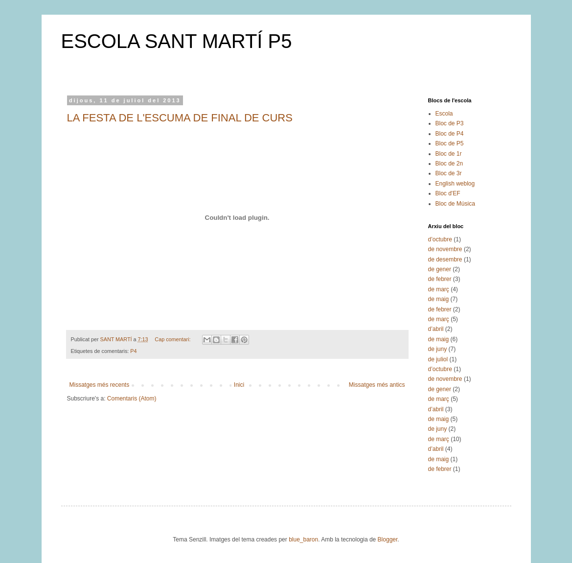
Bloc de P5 (449, 143)
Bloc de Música (455, 203)
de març (438, 289)
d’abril (436, 329)
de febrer (440, 279)
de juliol (438, 359)
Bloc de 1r (448, 153)
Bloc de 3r (448, 173)
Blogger (388, 539)
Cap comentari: (173, 339)
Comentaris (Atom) (132, 398)
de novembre (445, 249)
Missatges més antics (377, 384)
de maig (438, 299)
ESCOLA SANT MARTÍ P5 (176, 41)
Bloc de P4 (449, 133)
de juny (437, 349)
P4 (133, 351)
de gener (439, 269)
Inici (239, 384)
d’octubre (440, 239)
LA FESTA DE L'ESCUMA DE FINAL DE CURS (180, 118)
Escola (444, 113)
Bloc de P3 (449, 123)
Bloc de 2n (449, 163)
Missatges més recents (99, 384)
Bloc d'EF (447, 193)
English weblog (455, 183)
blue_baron (303, 539)
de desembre (445, 259)
